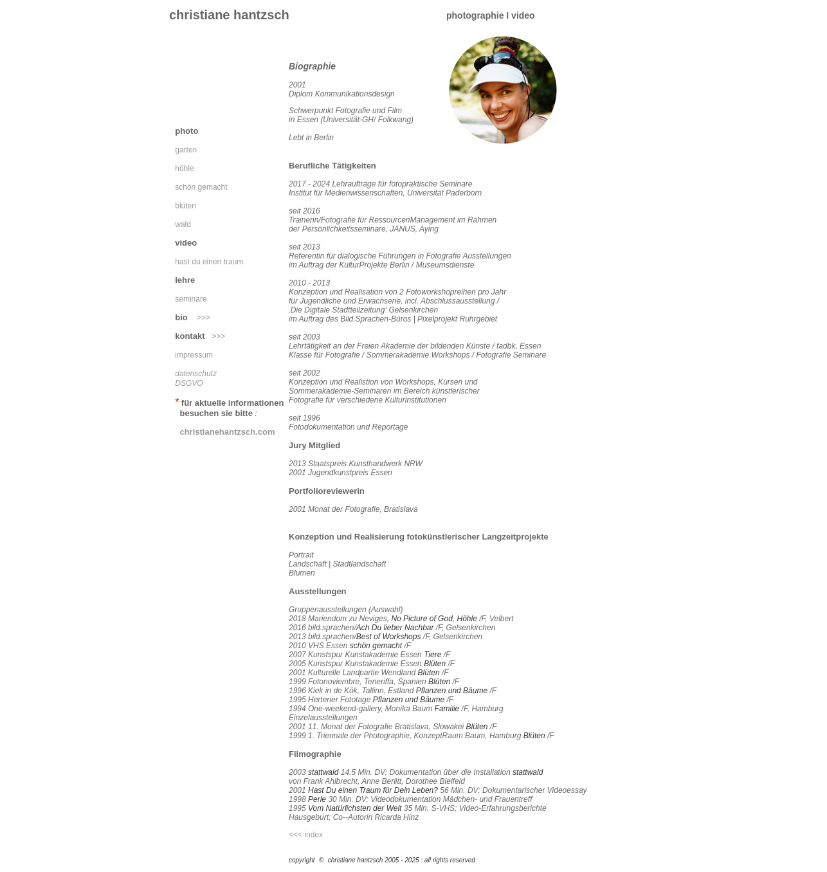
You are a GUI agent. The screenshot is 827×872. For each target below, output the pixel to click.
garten (186, 149)
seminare (188, 299)
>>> (203, 317)
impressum (191, 354)
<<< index (306, 834)
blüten (183, 205)
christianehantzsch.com (227, 432)
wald (180, 224)
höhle (184, 168)
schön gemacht (199, 187)
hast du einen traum (209, 261)
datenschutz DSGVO (193, 378)
